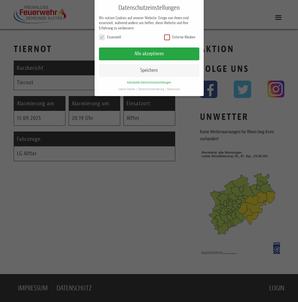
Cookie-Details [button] (127, 87)
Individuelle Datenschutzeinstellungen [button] (149, 81)
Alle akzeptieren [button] (149, 52)
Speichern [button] (149, 68)
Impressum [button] (173, 87)
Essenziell (110, 35)
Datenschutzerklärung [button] (151, 87)
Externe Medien (179, 35)
